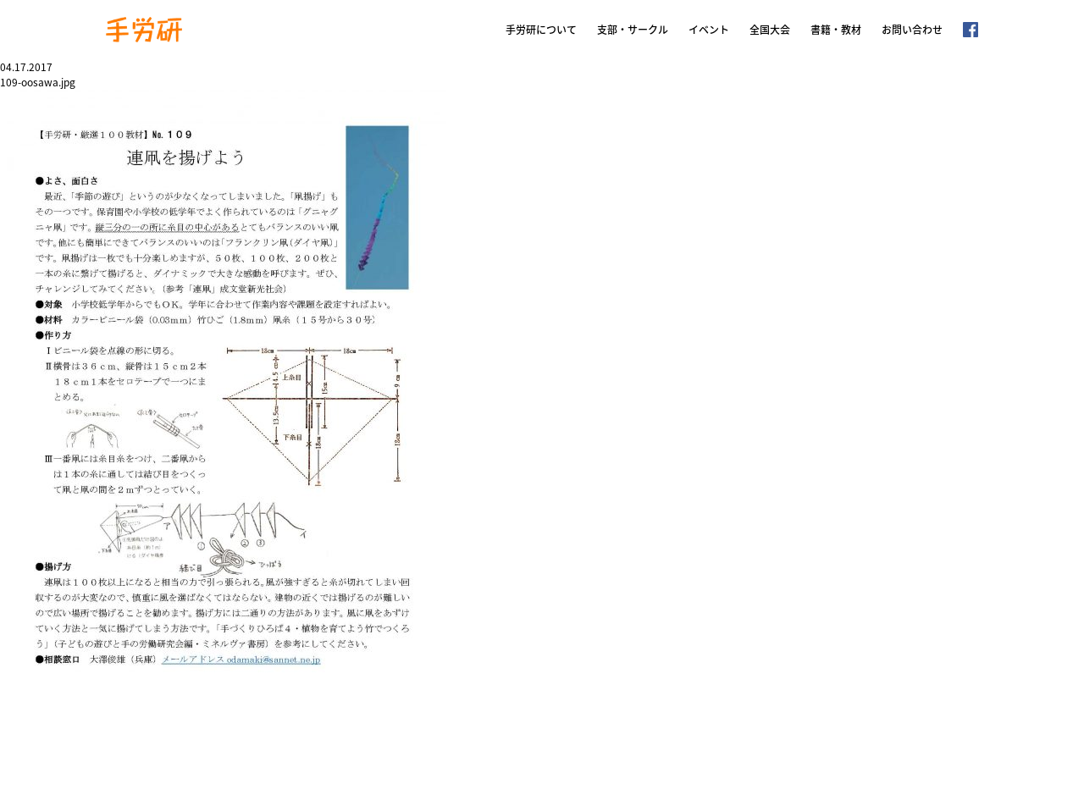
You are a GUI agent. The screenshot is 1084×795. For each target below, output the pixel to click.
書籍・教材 (835, 29)
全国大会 (769, 29)
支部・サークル (632, 29)
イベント (709, 29)
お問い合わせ (912, 29)
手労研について (541, 29)
